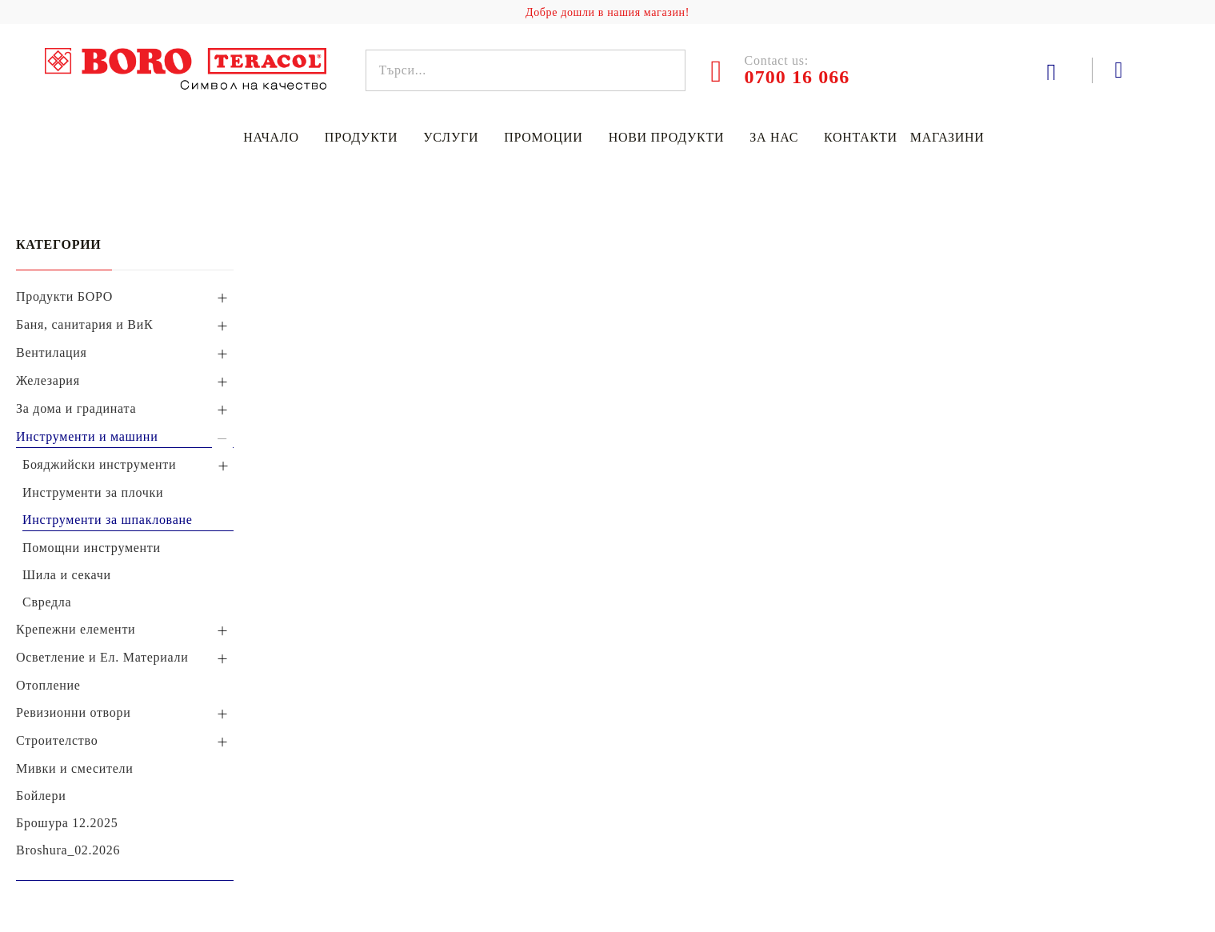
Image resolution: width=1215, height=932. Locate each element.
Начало (270, 137)
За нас (773, 137)
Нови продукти (667, 137)
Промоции (543, 137)
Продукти (361, 137)
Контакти (860, 137)
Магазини (947, 137)
